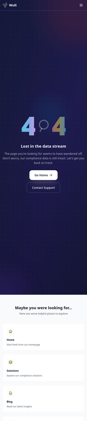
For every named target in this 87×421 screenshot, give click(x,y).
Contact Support (43, 188)
